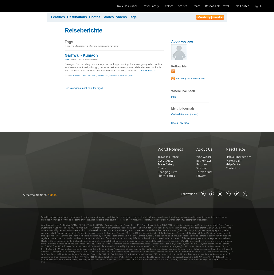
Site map (202, 168)
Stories (182, 6)
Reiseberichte (83, 30)
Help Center (241, 6)
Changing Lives (167, 172)
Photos (94, 17)
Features (58, 17)
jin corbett (102, 76)
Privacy (201, 175)
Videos (121, 17)
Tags (132, 17)
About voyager (182, 41)
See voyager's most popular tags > (84, 88)
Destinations (77, 17)
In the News (203, 160)
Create (196, 6)
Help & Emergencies (238, 156)
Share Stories (166, 175)
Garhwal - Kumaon (81, 55)
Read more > (148, 70)
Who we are (204, 156)
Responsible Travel (217, 6)
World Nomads (20, 6)
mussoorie (123, 76)
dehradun (75, 76)
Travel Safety (150, 6)
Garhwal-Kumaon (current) (184, 114)
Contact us (233, 168)
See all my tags (180, 123)
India (173, 97)
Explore (168, 6)
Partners (201, 164)
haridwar (91, 76)
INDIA (67, 59)
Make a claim (234, 160)
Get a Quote (165, 160)
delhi (83, 76)
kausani (113, 76)
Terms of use (204, 172)
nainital (133, 76)
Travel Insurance (127, 6)
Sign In (258, 6)
